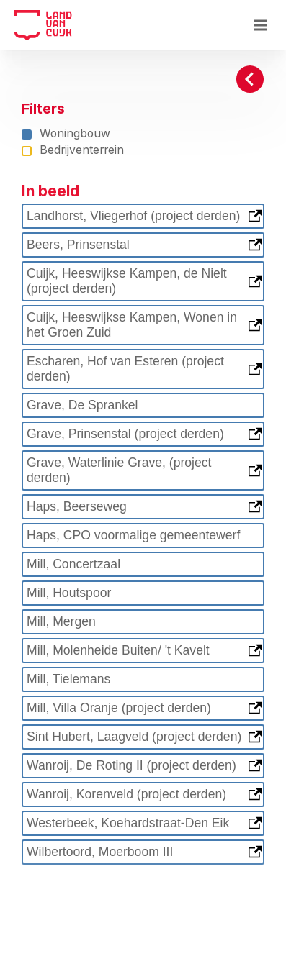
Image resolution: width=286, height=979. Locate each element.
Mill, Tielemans (68, 679)
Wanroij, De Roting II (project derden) (144, 765)
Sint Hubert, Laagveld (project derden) (144, 736)
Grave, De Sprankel (82, 405)
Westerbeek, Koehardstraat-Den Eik (144, 823)
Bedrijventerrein (73, 150)
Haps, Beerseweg (144, 506)
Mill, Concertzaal (73, 564)
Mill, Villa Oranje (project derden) (144, 708)
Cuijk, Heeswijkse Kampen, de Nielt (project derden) (144, 281)
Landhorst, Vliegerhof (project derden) (144, 216)
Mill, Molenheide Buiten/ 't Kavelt (144, 650)
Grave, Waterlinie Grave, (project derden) (144, 470)
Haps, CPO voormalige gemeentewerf (133, 535)
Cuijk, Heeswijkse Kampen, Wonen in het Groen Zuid (144, 325)
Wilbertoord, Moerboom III (144, 851)
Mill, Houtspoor (69, 593)
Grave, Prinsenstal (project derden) (144, 434)
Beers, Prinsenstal (144, 244)
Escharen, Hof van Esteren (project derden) (144, 368)
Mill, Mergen (61, 621)
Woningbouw (66, 134)
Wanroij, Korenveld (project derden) (144, 794)
